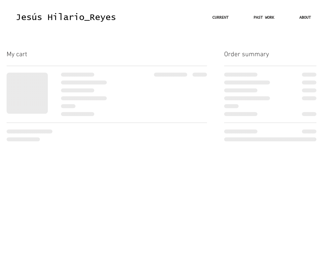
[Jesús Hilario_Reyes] (66, 18)
